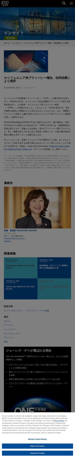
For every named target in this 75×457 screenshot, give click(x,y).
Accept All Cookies (37, 454)
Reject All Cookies (37, 447)
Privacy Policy (59, 422)
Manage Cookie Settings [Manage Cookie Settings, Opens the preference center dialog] (37, 440)
